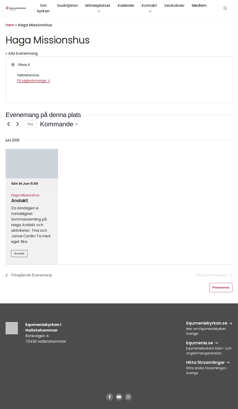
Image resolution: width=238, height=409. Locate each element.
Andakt (19, 200)
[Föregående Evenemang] (8, 124)
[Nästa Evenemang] (17, 124)
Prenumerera (220, 287)
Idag (30, 124)
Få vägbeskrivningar (31, 80)
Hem (10, 25)
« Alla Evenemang (22, 53)
